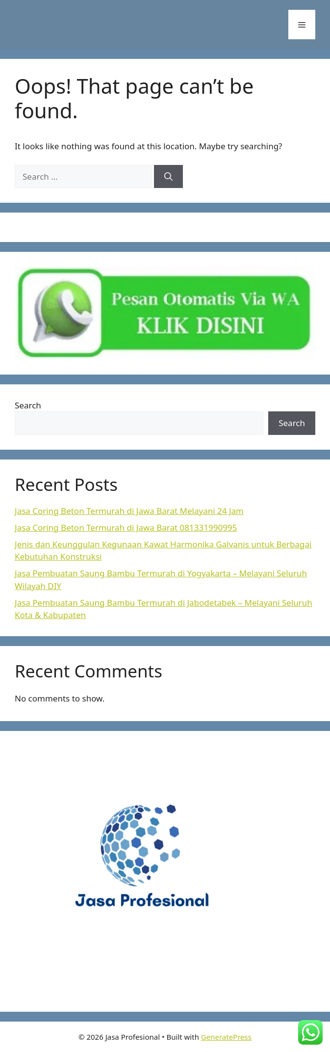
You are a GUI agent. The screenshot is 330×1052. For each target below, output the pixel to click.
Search (28, 405)
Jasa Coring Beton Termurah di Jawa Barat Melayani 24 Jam (129, 510)
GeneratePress (226, 1037)
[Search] (168, 177)
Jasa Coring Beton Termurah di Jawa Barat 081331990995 (126, 527)
